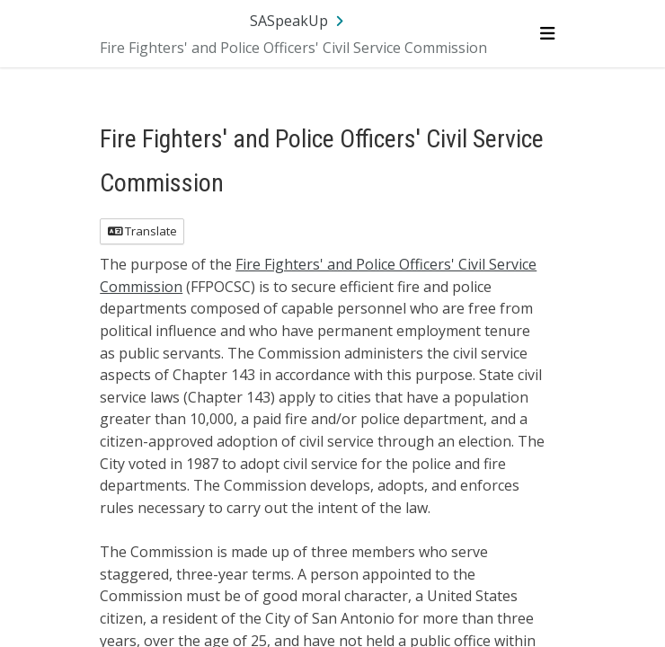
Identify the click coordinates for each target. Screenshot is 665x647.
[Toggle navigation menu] (546, 33)
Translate (142, 231)
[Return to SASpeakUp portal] (298, 20)
